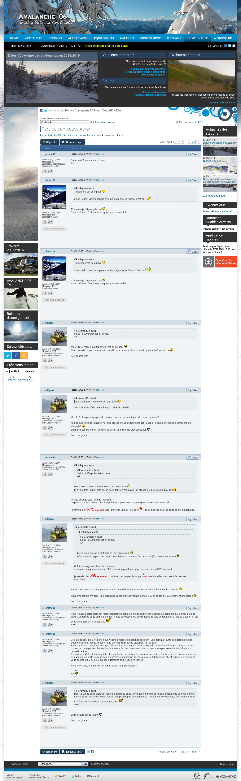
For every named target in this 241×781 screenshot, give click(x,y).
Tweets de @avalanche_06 (217, 211)
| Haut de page (227, 764)
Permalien (99, 154)
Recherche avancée (105, 122)
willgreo (49, 322)
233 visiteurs (215, 46)
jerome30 (50, 154)
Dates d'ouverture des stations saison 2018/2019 (220, 144)
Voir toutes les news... (215, 195)
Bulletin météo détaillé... (21, 379)
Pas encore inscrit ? (190, 122)
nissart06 (50, 180)
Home (68, 110)
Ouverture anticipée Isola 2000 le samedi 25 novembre (219, 180)
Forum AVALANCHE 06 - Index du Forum (62, 135)
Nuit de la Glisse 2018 (215, 160)
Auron (90, 135)
